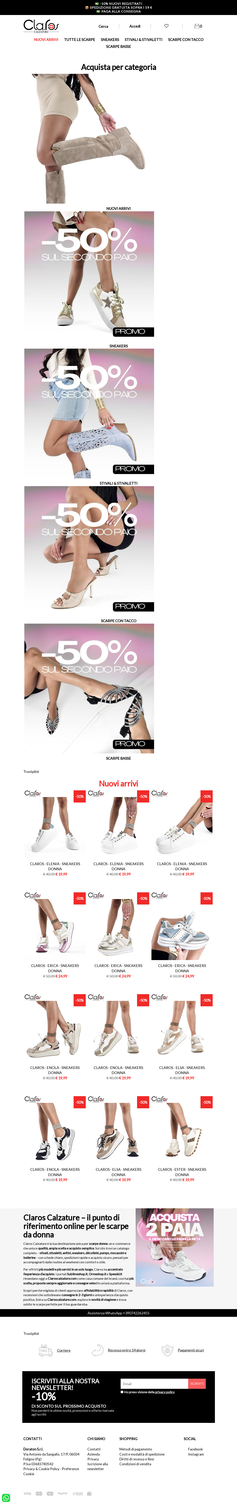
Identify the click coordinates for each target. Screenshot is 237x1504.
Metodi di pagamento (135, 1449)
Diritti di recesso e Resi (136, 1459)
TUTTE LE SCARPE (79, 39)
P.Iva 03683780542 (38, 1464)
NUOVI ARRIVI (46, 39)
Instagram (196, 1454)
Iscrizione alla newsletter (97, 1466)
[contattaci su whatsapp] (6, 1497)
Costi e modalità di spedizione (142, 1454)
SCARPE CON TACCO (185, 39)
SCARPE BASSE (118, 46)
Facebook (195, 1449)
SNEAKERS (110, 39)
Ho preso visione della (149, 1392)
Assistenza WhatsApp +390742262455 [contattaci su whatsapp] (118, 1313)
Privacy (93, 1459)
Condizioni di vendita (135, 1464)
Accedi (134, 26)
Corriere (64, 1350)
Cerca (103, 26)
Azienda (93, 1454)
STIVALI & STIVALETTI (143, 39)
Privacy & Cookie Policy (41, 1469)
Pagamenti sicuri (191, 1350)
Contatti (94, 1449)
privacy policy (165, 1392)
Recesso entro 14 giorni (126, 1350)
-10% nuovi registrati (118, 3)
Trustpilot (31, 771)
